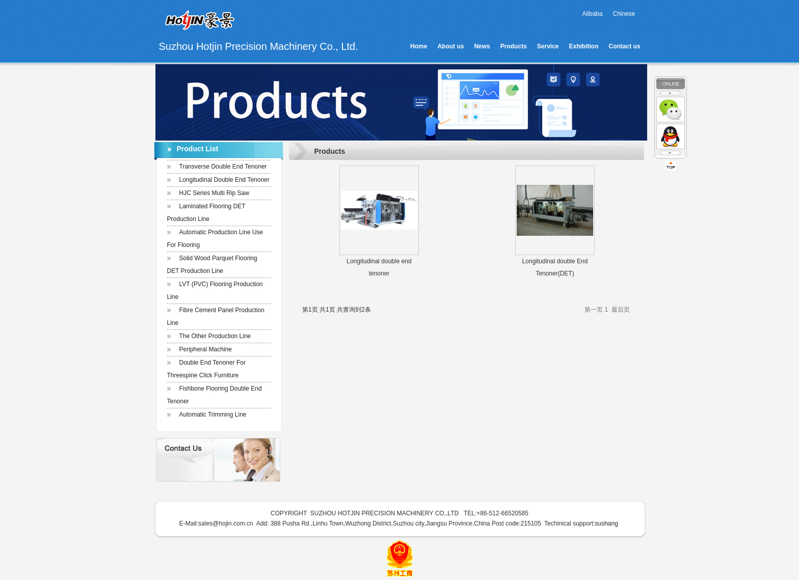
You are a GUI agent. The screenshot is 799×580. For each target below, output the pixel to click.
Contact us (624, 46)
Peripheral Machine (205, 349)
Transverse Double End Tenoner (223, 166)
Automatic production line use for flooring (215, 238)
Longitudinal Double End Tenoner (224, 179)
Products (513, 46)
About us (450, 46)
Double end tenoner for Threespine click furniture (206, 369)
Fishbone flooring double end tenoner (214, 395)
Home (418, 46)
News (482, 46)
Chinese (623, 13)
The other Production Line (215, 336)
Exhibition (583, 46)
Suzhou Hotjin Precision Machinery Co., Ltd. (258, 26)
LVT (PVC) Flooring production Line (215, 290)
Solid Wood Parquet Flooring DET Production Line (212, 264)
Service (548, 46)
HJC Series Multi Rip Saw (214, 193)
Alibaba (592, 13)
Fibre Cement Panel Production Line (215, 316)
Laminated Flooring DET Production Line (206, 213)
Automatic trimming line (213, 414)
